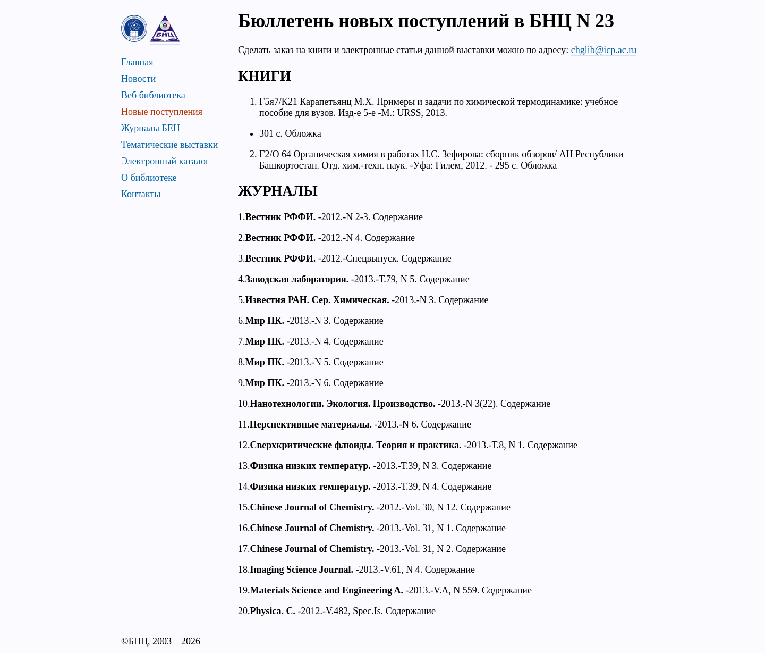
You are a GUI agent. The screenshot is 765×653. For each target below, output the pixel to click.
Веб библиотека (153, 95)
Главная (137, 62)
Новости (138, 78)
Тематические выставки (169, 144)
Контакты (140, 194)
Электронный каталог (165, 161)
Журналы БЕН (150, 128)
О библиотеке (149, 177)
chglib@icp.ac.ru (604, 50)
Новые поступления (161, 111)
